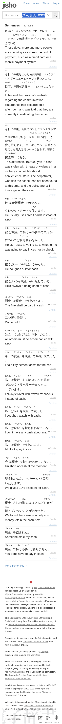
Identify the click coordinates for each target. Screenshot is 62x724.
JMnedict (43, 618)
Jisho (9, 5)
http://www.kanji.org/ (14, 672)
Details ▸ (53, 66)
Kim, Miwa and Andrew (44, 587)
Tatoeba (53, 219)
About (36, 3)
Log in (56, 3)
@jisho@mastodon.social (17, 594)
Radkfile (9, 621)
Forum (26, 3)
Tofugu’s (44, 651)
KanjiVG (52, 685)
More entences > (15, 565)
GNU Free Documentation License (39, 709)
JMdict (25, 618)
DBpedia (39, 702)
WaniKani (35, 655)
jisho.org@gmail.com (15, 597)
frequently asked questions (31, 601)
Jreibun (53, 61)
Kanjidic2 (33, 618)
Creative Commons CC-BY (35, 641)
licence (8, 631)
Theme (46, 3)
